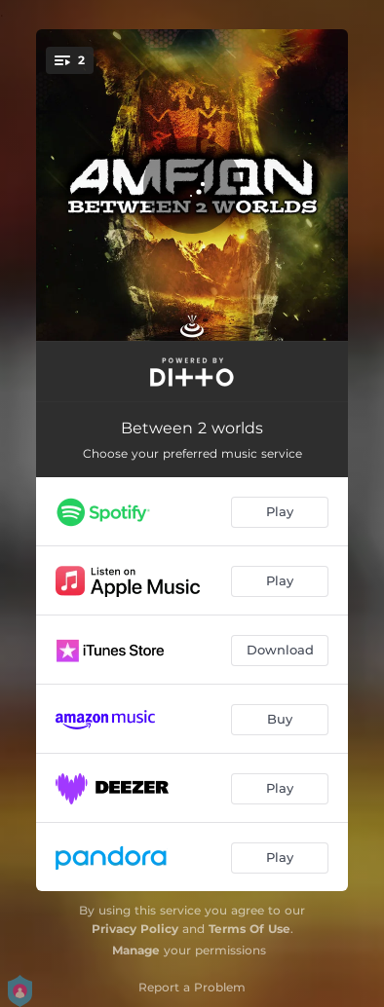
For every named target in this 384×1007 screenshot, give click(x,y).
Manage (136, 950)
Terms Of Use (249, 928)
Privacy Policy (135, 928)
